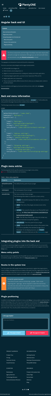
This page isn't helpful (37, 333)
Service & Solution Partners (13, 380)
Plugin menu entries (7, 34)
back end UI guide (37, 274)
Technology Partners (11, 377)
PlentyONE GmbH (6, 394)
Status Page (30, 374)
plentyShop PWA (13, 8)
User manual (41, 8)
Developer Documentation (33, 360)
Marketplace (9, 372)
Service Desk (30, 377)
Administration (31, 357)
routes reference (44, 302)
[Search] (11, 10)
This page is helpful (14, 333)
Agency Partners (10, 374)
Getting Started (31, 355)
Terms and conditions (33, 394)
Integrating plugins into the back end (11, 37)
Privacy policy (41, 394)
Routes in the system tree (10, 42)
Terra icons (41, 232)
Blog (28, 382)
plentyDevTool (32, 8)
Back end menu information (9, 32)
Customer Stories (10, 360)
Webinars (29, 380)
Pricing (8, 357)
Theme (5, 10)
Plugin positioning (8, 44)
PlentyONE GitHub (31, 363)
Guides (4, 8)
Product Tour (9, 355)
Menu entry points (8, 39)
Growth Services (10, 363)
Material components (28, 57)
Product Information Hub (33, 372)
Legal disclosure (48, 394)
